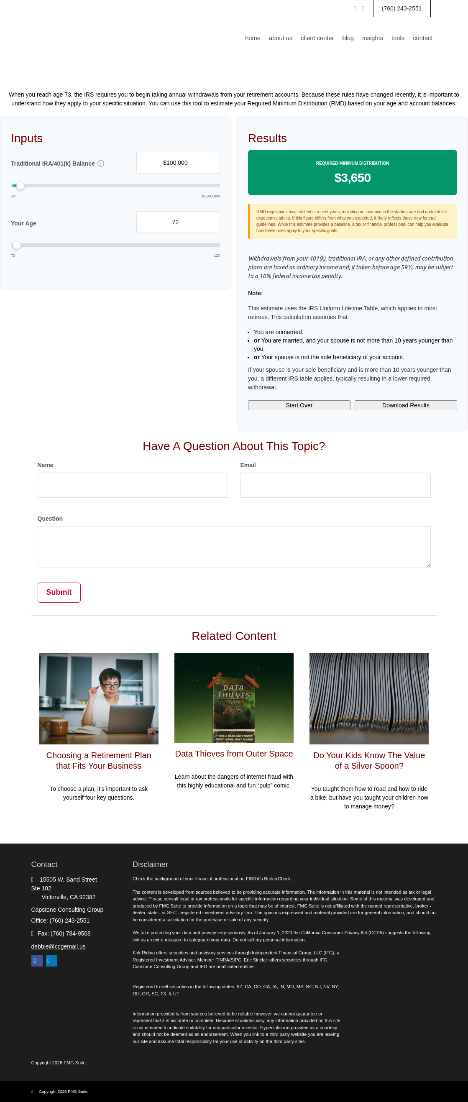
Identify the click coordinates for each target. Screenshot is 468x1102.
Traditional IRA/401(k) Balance (53, 163)
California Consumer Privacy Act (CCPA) (342, 932)
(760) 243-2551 (402, 8)
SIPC (235, 959)
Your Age (23, 223)
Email (248, 465)
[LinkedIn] (356, 8)
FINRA (222, 959)
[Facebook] (364, 8)
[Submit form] (59, 593)
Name (46, 465)
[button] (286, 38)
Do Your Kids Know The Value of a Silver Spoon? (369, 760)
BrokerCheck (277, 878)
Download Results (406, 405)
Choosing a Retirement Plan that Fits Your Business (98, 760)
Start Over (299, 405)
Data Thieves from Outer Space (234, 758)
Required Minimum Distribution (352, 163)
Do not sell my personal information (268, 939)
